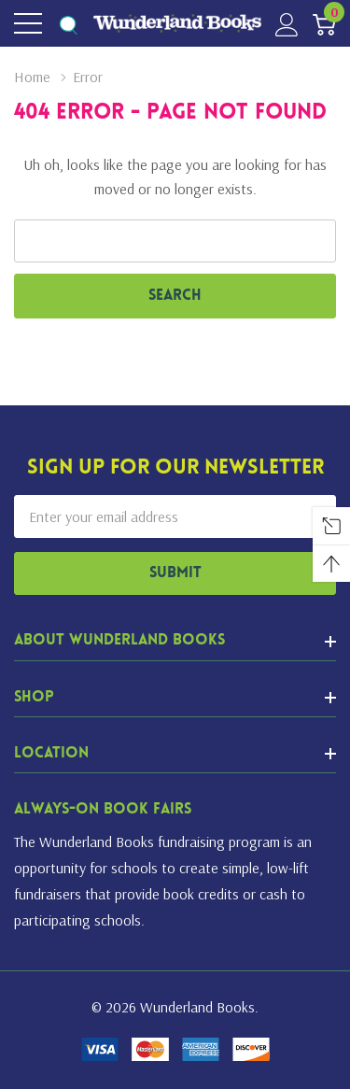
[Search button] (67, 23)
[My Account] (287, 23)
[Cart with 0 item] (324, 23)
